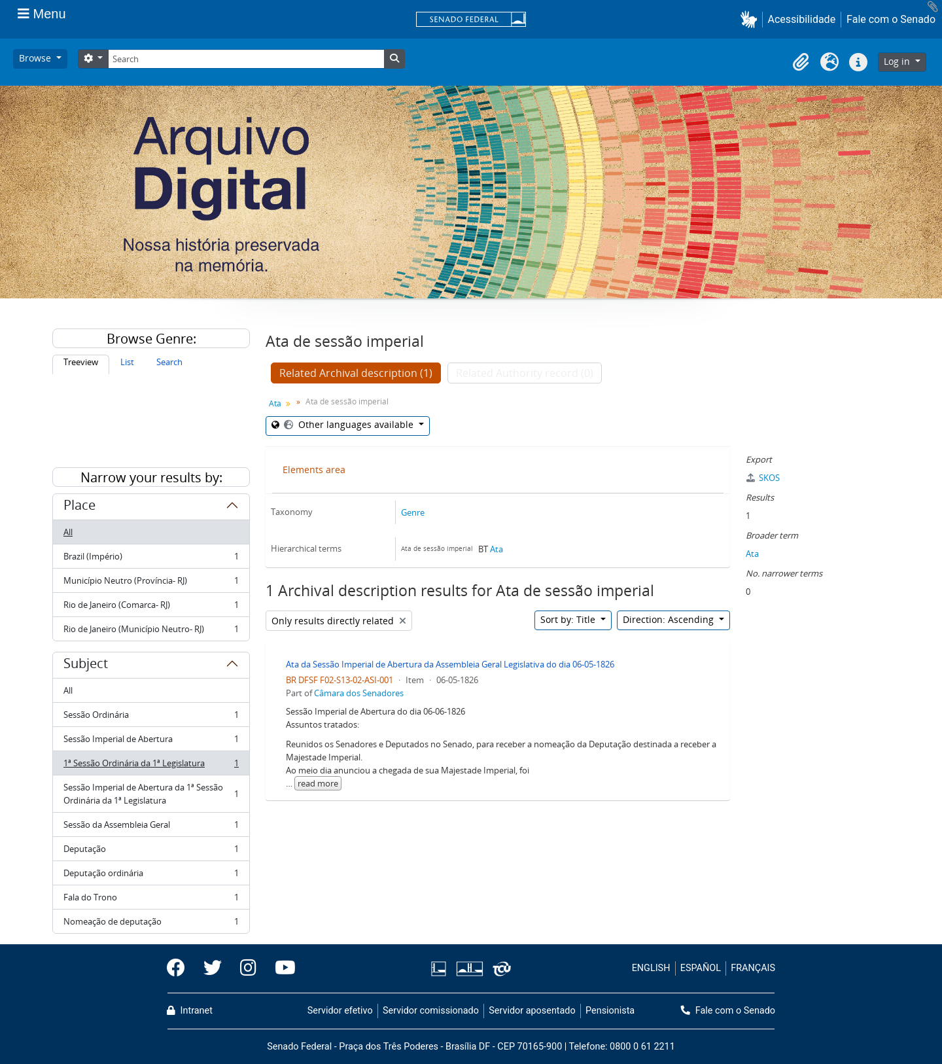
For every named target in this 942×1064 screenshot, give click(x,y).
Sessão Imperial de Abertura (151, 741)
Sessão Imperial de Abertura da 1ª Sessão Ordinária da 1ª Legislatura (151, 793)
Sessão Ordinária (151, 717)
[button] (751, 19)
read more (318, 783)
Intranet (190, 1010)
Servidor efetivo (340, 1010)
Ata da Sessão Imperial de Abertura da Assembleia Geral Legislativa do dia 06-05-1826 (450, 664)
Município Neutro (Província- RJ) (151, 583)
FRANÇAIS (753, 968)
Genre (413, 512)
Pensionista (610, 1010)
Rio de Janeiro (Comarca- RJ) (151, 607)
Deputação (151, 851)
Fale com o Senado (890, 19)
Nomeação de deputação (151, 924)
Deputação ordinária (151, 875)
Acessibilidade (802, 19)
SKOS (763, 478)
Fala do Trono (151, 900)
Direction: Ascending (669, 619)
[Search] (246, 59)
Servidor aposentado (532, 1010)
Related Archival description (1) (355, 373)
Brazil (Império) (151, 559)
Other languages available (348, 424)
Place (79, 507)
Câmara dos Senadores (359, 693)
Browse (36, 58)
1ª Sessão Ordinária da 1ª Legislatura (151, 765)
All (68, 532)
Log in (898, 61)
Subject (85, 665)
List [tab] (127, 362)
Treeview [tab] (80, 362)
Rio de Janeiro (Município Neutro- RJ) (151, 631)
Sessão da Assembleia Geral (151, 827)
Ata (275, 403)
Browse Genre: (151, 338)
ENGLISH (651, 968)
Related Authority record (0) (524, 373)
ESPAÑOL (700, 968)
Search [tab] (169, 362)
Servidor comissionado (431, 1010)
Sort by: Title (569, 619)
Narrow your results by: (151, 477)
